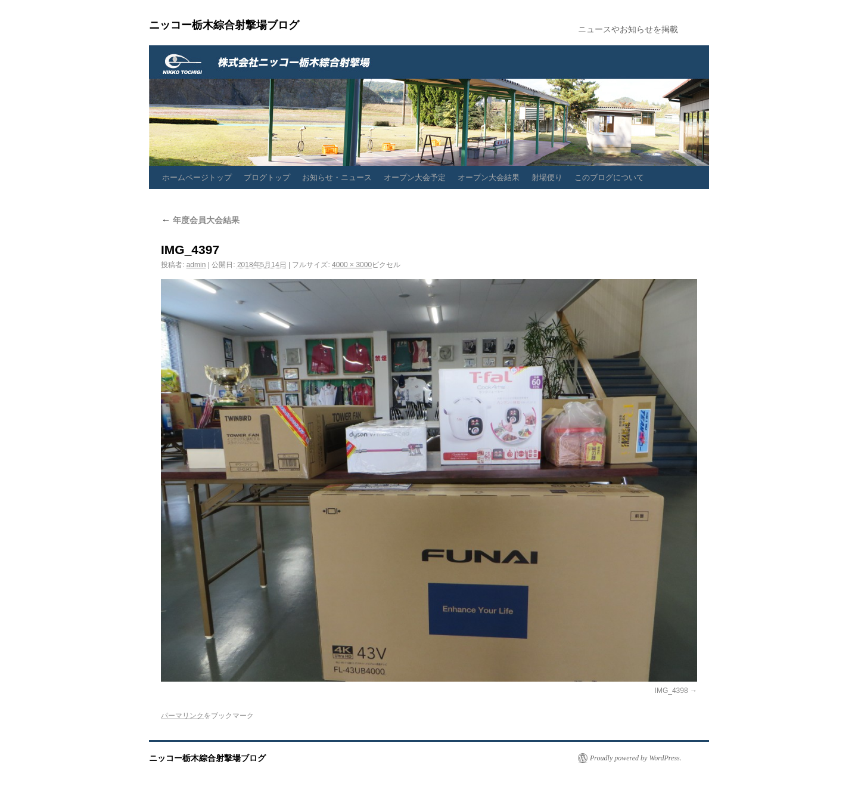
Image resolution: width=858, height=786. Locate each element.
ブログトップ (267, 177)
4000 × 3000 (352, 265)
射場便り (546, 177)
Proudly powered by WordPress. (636, 758)
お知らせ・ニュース (337, 177)
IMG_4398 (671, 690)
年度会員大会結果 (200, 220)
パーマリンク (182, 715)
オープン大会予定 (415, 177)
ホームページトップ (197, 177)
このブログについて (609, 177)
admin (196, 265)
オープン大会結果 (489, 177)
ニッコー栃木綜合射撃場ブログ (224, 25)
